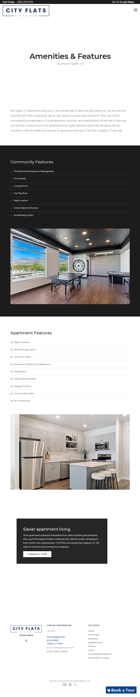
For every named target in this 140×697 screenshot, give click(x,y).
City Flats (51, 633)
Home (91, 633)
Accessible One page (99, 661)
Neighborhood (95, 645)
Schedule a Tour (37, 556)
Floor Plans (94, 637)
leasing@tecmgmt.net (63, 650)
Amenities (93, 641)
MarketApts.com (82, 683)
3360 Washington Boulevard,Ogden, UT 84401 (56, 642)
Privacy (92, 649)
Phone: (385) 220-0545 (57, 654)
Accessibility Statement (100, 657)
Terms (91, 653)
